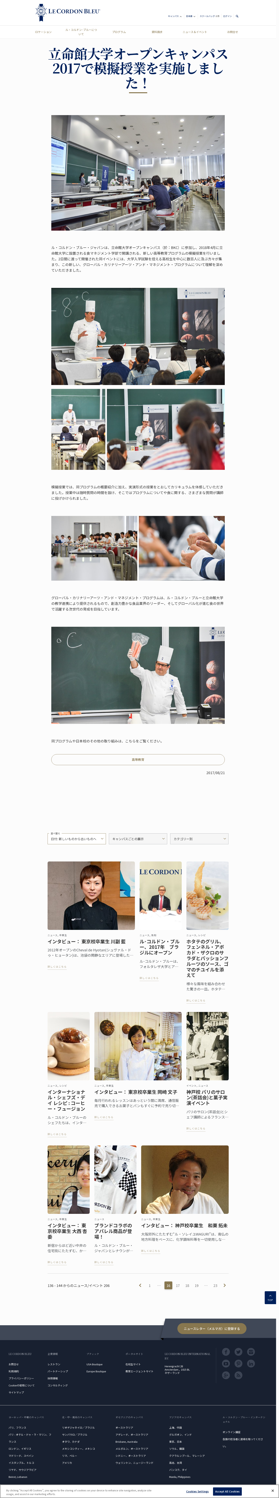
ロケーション (43, 32)
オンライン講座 (231, 1432)
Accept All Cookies (227, 1491)
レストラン (54, 1364)
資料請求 (157, 32)
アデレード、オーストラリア (132, 1434)
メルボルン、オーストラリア (132, 1449)
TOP (270, 1297)
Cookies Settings (197, 1491)
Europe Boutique (96, 1371)
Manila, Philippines (180, 1477)
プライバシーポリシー (21, 1378)
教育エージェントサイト (139, 1371)
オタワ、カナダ (71, 1441)
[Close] (272, 1490)
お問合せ (232, 32)
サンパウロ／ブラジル (75, 1434)
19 (197, 1285)
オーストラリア (124, 1427)
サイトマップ (16, 1392)
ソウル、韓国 (176, 1449)
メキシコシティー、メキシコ (78, 1449)
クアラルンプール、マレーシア (187, 1456)
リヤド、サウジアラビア (22, 1470)
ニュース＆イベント (195, 32)
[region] (139, 1491)
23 (215, 1285)
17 (178, 1285)
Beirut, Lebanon (18, 1477)
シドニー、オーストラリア (131, 1456)
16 (168, 1285)
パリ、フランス (17, 1427)
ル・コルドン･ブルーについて (81, 32)
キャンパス (175, 16)
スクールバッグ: (209, 16)
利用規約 (14, 1371)
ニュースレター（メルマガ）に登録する (212, 1328)
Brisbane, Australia (126, 1441)
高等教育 (138, 759)
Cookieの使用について (22, 1385)
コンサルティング (58, 1385)
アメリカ (67, 1463)
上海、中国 (175, 1427)
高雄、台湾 (175, 1463)
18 (187, 1285)
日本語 (191, 16)
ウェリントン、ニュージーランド (134, 1463)
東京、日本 (175, 1441)
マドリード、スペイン (21, 1456)
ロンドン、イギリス (20, 1449)
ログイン (227, 16)
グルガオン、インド (180, 1434)
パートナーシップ (58, 1371)
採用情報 (53, 1378)
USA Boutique (95, 1364)
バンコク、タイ (178, 1470)
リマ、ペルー (69, 1456)
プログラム (119, 32)
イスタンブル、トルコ (21, 1463)
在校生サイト (133, 1364)
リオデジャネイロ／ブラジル (78, 1427)
